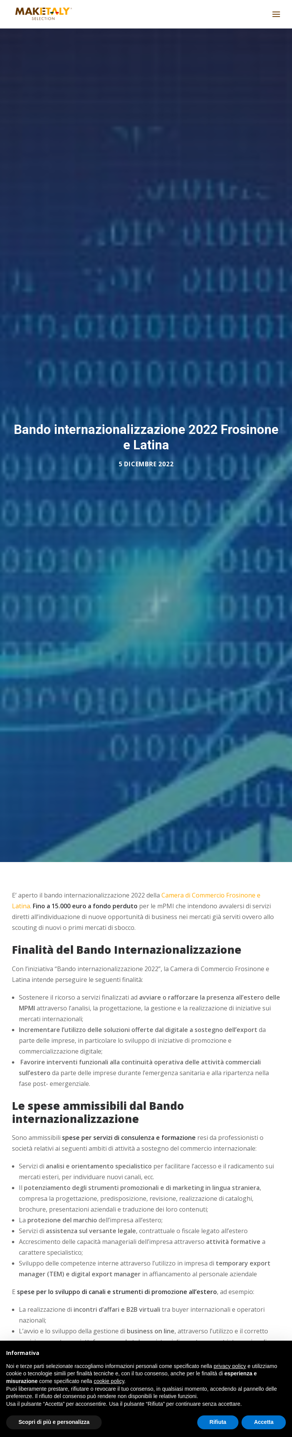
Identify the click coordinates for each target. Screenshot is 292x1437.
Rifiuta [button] (218, 1422)
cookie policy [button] (109, 1381)
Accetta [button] (264, 1422)
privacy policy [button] (230, 1366)
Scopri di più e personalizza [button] (53, 1422)
